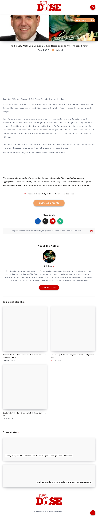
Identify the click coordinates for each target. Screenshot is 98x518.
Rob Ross (48, 266)
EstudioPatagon (57, 511)
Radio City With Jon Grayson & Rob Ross (55, 194)
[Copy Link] (49, 231)
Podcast (31, 194)
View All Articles (49, 287)
